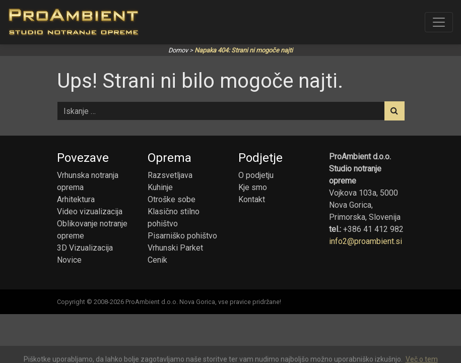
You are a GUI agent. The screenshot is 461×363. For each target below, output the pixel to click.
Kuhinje (160, 187)
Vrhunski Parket (175, 248)
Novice (69, 260)
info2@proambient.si (365, 241)
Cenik (157, 260)
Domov (178, 50)
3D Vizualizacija (85, 248)
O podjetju (256, 175)
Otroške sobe (171, 199)
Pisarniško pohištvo (182, 235)
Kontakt (251, 199)
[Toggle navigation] (439, 22)
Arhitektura (76, 199)
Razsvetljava (170, 175)
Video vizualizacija (89, 211)
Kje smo (252, 187)
